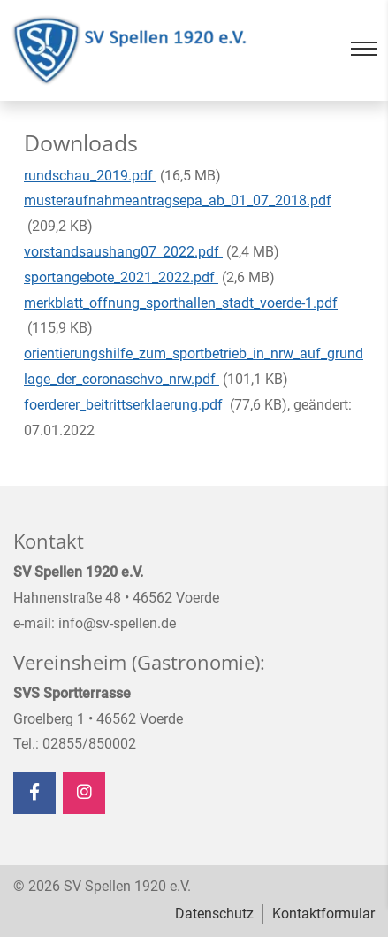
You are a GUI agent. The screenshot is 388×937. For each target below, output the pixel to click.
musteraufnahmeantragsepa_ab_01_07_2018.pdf (177, 200)
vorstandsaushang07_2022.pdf (123, 251)
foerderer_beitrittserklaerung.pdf (125, 404)
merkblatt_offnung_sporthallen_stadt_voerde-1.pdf (181, 303)
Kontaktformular (323, 913)
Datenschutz (214, 913)
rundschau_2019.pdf (90, 175)
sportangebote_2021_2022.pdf (121, 277)
